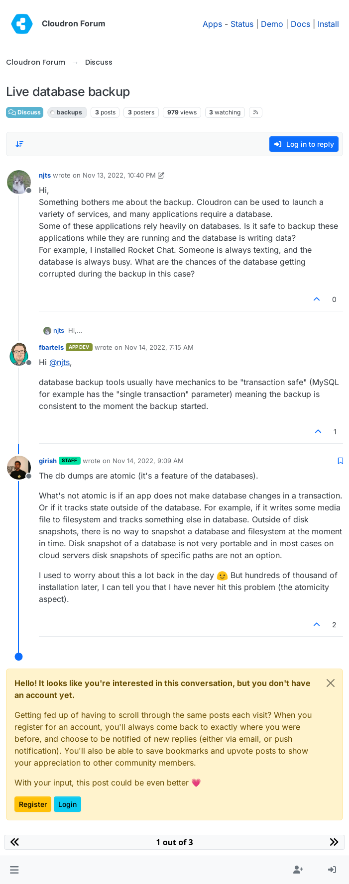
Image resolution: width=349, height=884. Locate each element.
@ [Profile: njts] (59, 362)
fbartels (51, 347)
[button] (14, 870)
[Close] (331, 683)
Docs (300, 24)
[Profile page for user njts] (19, 182)
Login (67, 804)
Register (33, 804)
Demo (272, 24)
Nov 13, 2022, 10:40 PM (119, 175)
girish (48, 461)
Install (328, 24)
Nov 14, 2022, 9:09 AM (148, 461)
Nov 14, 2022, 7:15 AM (159, 347)
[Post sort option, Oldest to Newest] (19, 144)
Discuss (24, 112)
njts (45, 175)
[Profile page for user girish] (19, 468)
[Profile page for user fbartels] (19, 354)
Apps (212, 24)
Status (242, 24)
